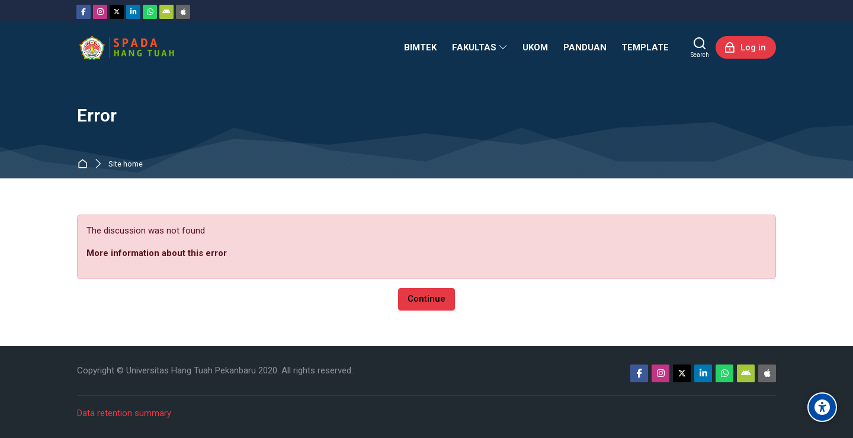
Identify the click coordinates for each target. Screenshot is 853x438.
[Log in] (746, 47)
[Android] (166, 12)
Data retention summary (124, 413)
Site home (125, 164)
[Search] (700, 47)
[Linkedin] (133, 12)
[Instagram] (100, 12)
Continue (426, 298)
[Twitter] (117, 12)
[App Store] (183, 12)
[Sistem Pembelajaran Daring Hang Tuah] (126, 47)
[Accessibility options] (822, 407)
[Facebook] (83, 12)
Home (85, 164)
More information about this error (156, 253)
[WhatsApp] (150, 12)
